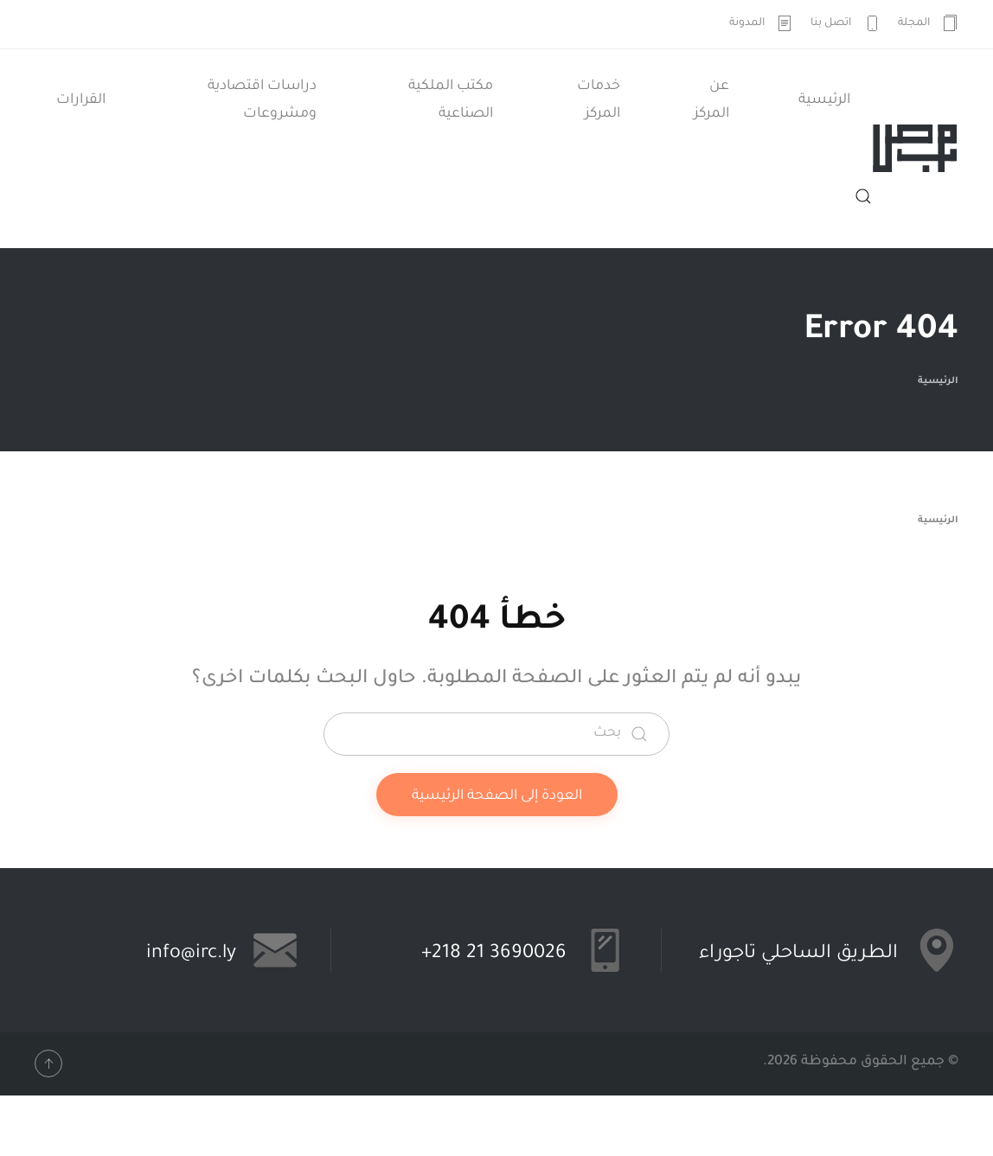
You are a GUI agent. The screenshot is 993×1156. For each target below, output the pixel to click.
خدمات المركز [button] (598, 100)
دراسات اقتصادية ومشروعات (262, 100)
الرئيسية (824, 100)
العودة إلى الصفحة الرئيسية (497, 796)
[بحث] (496, 734)
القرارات (81, 100)
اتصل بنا (845, 23)
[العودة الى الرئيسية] (915, 148)
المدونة (761, 23)
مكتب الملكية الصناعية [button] (450, 100)
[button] (863, 196)
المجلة (928, 23)
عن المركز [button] (711, 100)
